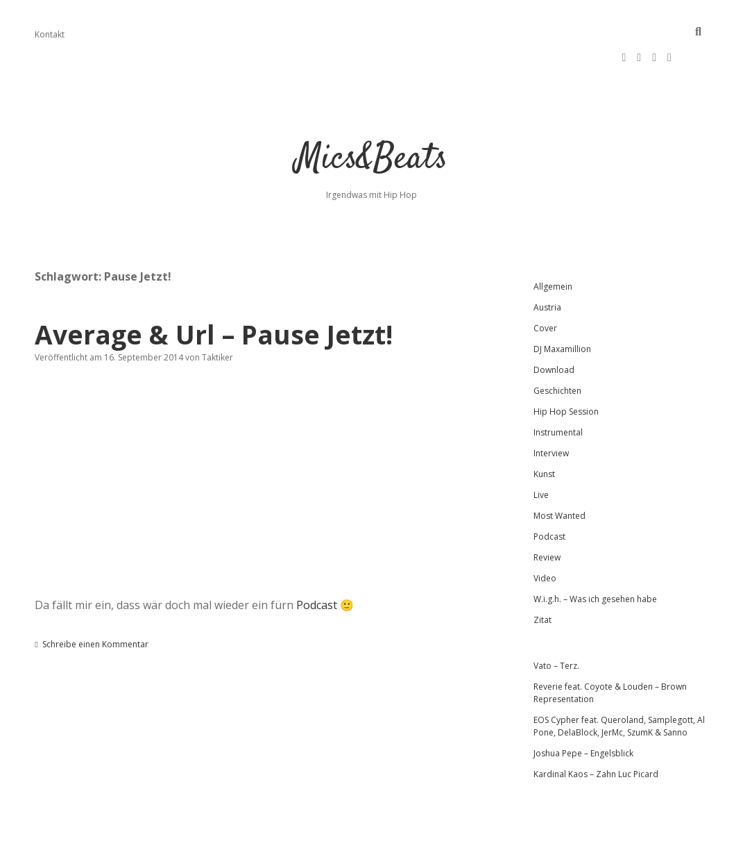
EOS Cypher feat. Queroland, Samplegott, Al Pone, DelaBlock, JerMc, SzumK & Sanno (619, 684)
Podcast (316, 563)
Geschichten (557, 349)
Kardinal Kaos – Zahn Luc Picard (595, 732)
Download (553, 328)
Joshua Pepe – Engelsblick (583, 711)
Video (544, 536)
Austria (547, 266)
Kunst (544, 432)
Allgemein (552, 245)
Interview (551, 411)
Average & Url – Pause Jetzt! (214, 292)
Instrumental (558, 391)
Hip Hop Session (566, 370)
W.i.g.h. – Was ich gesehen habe (595, 557)
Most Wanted (559, 474)
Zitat (542, 578)
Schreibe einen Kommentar (95, 602)
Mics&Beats (371, 117)
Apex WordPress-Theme (327, 848)
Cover (545, 286)
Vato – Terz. (556, 624)
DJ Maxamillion (562, 307)
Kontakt (50, 34)
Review (547, 516)
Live (541, 453)
